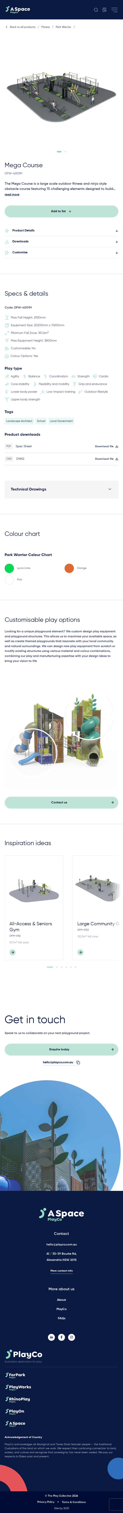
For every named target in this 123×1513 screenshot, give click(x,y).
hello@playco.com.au (61, 1244)
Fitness (45, 27)
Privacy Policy (45, 1502)
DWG (20, 462)
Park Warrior (63, 27)
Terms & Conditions (74, 1502)
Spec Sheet (24, 449)
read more (12, 194)
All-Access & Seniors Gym (30, 930)
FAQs (61, 1318)
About (61, 1300)
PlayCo (61, 1309)
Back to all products (20, 27)
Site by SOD (61, 1508)
